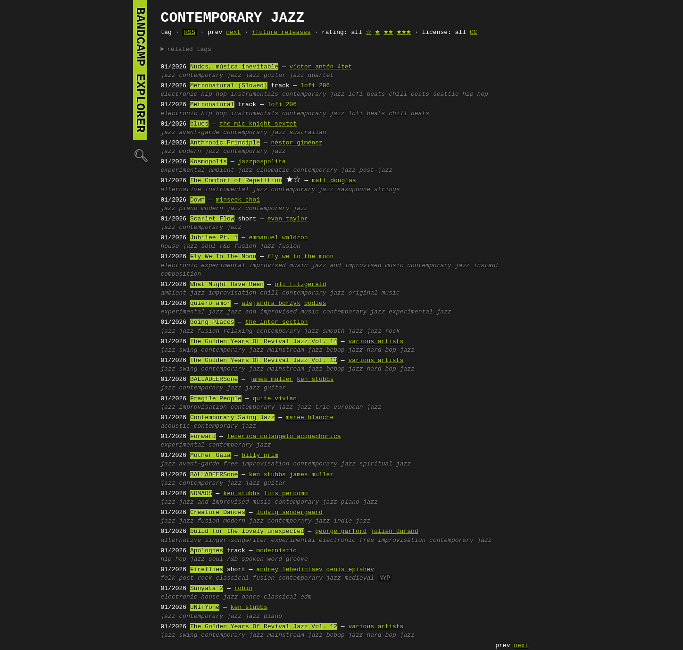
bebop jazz (344, 350)
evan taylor (287, 219)
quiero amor (210, 303)
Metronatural (212, 105)
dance (251, 597)
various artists (375, 342)
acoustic (175, 426)
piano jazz (359, 502)
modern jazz (199, 151)
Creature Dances (217, 512)
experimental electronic (313, 540)
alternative (181, 190)
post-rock (195, 578)
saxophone (353, 190)
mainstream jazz (295, 350)
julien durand (394, 531)
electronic (179, 94)
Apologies (206, 551)
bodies (315, 303)
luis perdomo (286, 494)
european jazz (357, 407)
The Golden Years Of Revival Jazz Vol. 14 (263, 342)
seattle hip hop (460, 94)
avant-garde (199, 132)
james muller (271, 379)
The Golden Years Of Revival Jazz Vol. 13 (263, 360)
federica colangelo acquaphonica (284, 436)
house (170, 246)
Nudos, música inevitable (234, 67)
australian (308, 132)
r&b (224, 246)
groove (297, 559)
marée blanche (309, 418)
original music (374, 293)
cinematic (272, 170)
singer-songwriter (236, 540)
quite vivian (275, 399)
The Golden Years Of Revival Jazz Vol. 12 (263, 627)
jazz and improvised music (357, 266)
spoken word (262, 559)
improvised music (278, 266)
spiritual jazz (385, 464)
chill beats (409, 94)
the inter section (276, 322)
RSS (189, 32)
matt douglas (334, 181)
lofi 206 (315, 86)
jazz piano (263, 616)
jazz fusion (280, 246)
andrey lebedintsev (289, 570)
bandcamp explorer (140, 70)
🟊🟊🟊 (404, 32)
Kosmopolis (208, 162)
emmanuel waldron (278, 238)
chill (269, 293)
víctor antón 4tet (321, 67)
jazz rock (383, 331)
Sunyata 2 (206, 588)
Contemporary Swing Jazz (232, 418)
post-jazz (375, 170)
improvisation (232, 293)
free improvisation (256, 464)
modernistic (276, 551)
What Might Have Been (227, 284)
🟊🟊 (388, 32)
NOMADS (201, 494)
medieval (359, 578)
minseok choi (238, 200)
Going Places (212, 322)
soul (208, 246)
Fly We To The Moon (223, 257)
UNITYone (204, 607)
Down (197, 200)
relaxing (237, 331)
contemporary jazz (210, 75)
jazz (168, 75)
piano (188, 208)
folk (168, 578)
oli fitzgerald (300, 284)
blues (199, 124)
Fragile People (216, 399)
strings (387, 190)
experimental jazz (420, 312)
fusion (245, 246)
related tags (189, 49)
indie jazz (351, 521)
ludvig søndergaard (289, 512)
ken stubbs (315, 379)
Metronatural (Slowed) (228, 86)
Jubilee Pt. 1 (214, 238)
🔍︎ (140, 155)
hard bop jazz (390, 350)
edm (305, 597)
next (233, 32)
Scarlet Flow (212, 219)
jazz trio (313, 407)
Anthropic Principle (225, 143)
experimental (183, 170)
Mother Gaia (210, 455)
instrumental (227, 190)
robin (243, 588)
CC (473, 32)
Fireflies (206, 570)
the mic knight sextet (258, 124)
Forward (203, 436)
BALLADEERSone (214, 379)
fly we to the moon (300, 257)
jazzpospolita (261, 162)
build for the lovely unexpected (247, 531)
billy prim (260, 455)
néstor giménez (297, 143)
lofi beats (366, 94)
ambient (221, 170)
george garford (340, 531)
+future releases (281, 32)
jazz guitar (265, 75)
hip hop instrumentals (239, 94)
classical (232, 578)
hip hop (174, 559)
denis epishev (350, 570)
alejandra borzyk (271, 303)
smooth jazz (343, 331)
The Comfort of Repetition (236, 181)
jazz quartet (312, 75)
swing (188, 350)
